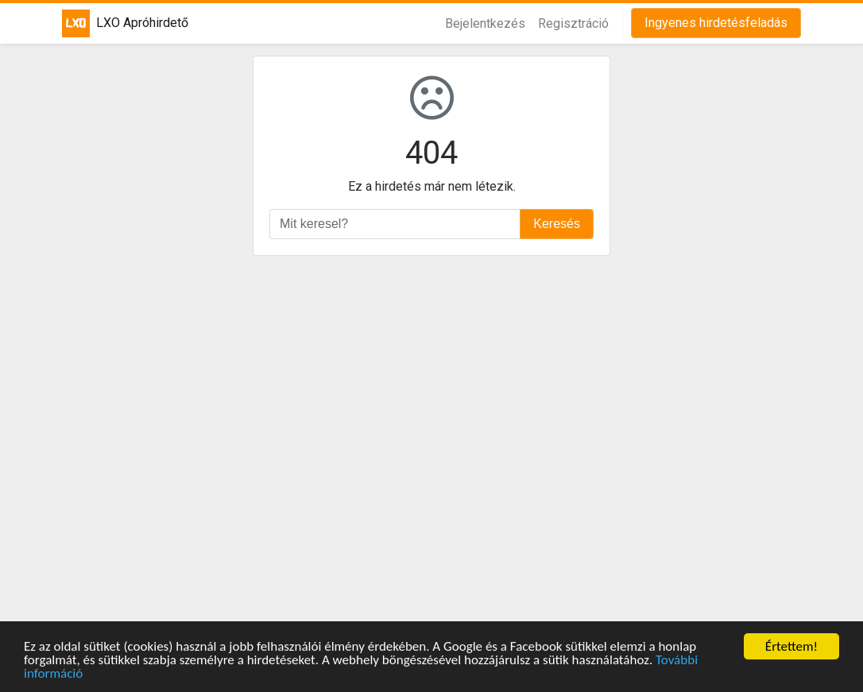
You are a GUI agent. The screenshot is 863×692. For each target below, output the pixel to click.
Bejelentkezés (485, 23)
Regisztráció (573, 23)
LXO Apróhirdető (114, 23)
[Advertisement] (431, 447)
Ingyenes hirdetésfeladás (716, 22)
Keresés (556, 223)
